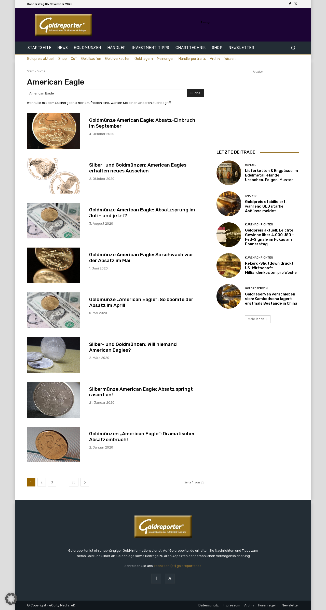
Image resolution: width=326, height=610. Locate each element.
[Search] (195, 93)
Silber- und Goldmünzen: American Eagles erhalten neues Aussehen (137, 168)
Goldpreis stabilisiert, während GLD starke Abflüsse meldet (266, 206)
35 (73, 482)
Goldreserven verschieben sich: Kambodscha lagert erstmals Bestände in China (271, 299)
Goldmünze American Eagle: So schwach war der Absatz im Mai (141, 257)
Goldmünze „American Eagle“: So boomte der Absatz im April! (141, 302)
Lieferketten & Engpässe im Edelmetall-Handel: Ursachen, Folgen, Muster (271, 175)
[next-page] (84, 482)
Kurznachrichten (259, 224)
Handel (250, 165)
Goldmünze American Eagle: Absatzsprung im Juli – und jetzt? (142, 213)
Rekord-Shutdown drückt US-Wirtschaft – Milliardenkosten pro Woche (271, 268)
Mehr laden (258, 319)
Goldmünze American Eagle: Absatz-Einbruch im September (142, 123)
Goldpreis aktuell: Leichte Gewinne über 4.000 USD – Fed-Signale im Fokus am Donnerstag (269, 237)
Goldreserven (256, 288)
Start (30, 71)
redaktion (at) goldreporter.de (177, 566)
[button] (293, 48)
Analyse (251, 196)
